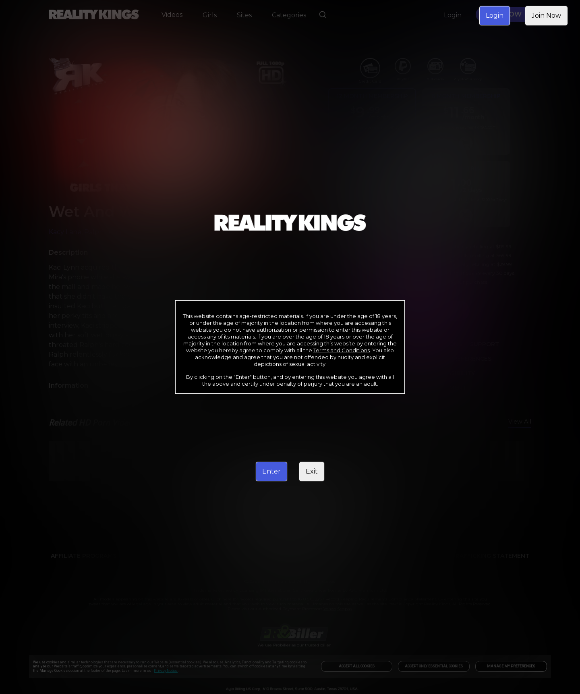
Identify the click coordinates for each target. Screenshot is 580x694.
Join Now (546, 15)
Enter (271, 471)
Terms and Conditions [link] (341, 350)
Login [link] (494, 15)
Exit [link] (312, 471)
